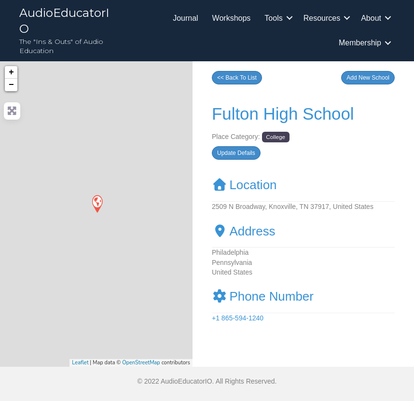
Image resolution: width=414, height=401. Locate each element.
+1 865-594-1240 (237, 318)
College (275, 137)
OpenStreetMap (141, 362)
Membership (360, 43)
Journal (185, 18)
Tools (273, 18)
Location (244, 185)
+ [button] (11, 72)
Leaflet (80, 362)
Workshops (231, 18)
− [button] (11, 85)
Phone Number (263, 296)
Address (244, 231)
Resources (322, 18)
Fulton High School (283, 113)
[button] (368, 77)
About (371, 18)
